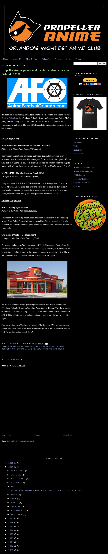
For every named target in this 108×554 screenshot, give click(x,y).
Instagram (78, 150)
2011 (11, 542)
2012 (11, 538)
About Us (17, 59)
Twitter (77, 146)
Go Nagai (21, 349)
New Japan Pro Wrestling (51, 349)
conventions (9, 349)
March (16, 506)
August (16, 482)
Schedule (46, 59)
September (18, 478)
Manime (31, 349)
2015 (11, 526)
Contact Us (80, 59)
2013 (11, 534)
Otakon (77, 186)
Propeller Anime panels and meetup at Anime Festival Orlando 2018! (36, 72)
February (18, 510)
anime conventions (27, 346)
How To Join (31, 59)
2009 (11, 550)
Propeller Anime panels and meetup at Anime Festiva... (47, 490)
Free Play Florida (81, 179)
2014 (11, 530)
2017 (11, 518)
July (14, 486)
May (14, 498)
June (14, 494)
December (18, 470)
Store (68, 59)
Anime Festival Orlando (52, 346)
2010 (11, 546)
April (15, 502)
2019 (11, 463)
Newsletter (78, 153)
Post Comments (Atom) (23, 441)
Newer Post (6, 435)
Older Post (67, 435)
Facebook (78, 142)
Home (5, 59)
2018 (11, 467)
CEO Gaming (79, 175)
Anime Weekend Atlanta (84, 171)
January (17, 514)
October (17, 475)
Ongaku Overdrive (82, 182)
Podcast (58, 59)
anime (13, 346)
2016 (11, 522)
